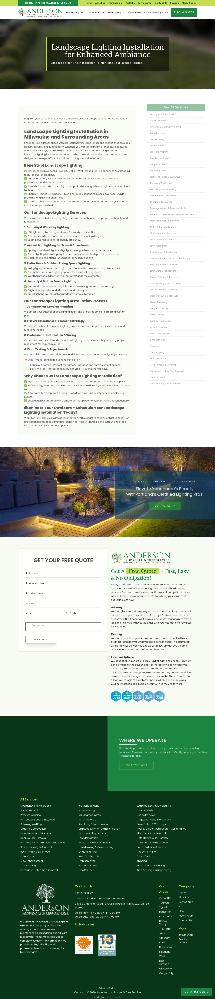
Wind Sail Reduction (90, 856)
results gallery (183, 944)
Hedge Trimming (146, 851)
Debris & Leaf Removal (33, 838)
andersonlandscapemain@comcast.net (101, 901)
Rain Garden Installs (90, 815)
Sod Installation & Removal (152, 847)
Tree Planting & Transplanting (154, 870)
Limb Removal (87, 861)
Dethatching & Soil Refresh (152, 838)
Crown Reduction (147, 856)
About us (184, 900)
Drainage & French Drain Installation (99, 828)
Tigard (163, 910)
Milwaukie (164, 954)
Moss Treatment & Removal (36, 833)
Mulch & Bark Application (93, 833)
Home (89, 2)
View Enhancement (31, 861)
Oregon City (166, 976)
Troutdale (165, 932)
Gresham (164, 941)
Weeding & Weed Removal (94, 842)
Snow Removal (29, 810)
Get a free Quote (196, 992)
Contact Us (161, 2)
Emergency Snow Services (35, 805)
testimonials (186, 937)
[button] (74, 13)
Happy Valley (163, 925)
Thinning (142, 861)
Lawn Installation (88, 838)
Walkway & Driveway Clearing (154, 805)
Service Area (145, 2)
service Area (186, 905)
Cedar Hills (165, 901)
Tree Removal (87, 870)
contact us (185, 923)
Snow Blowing (87, 810)
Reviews (174, 2)
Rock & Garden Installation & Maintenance (161, 828)
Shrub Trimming (88, 851)
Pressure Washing (30, 815)
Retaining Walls (87, 819)
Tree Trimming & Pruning (151, 865)
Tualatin (164, 905)
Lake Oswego (164, 965)
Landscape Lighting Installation (38, 819)
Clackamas (165, 919)
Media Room (189, 2)
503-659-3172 (84, 896)
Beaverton (165, 915)
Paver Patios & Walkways (151, 824)
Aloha (162, 936)
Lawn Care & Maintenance (152, 842)
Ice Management (89, 805)
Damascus (165, 950)
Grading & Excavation (33, 828)
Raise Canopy (28, 856)
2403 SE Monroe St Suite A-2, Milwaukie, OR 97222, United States (112, 908)
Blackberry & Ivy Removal (151, 833)
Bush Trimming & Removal (35, 851)
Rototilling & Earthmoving (93, 824)
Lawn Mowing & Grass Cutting (96, 847)
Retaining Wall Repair (32, 824)
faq (181, 909)
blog (181, 914)
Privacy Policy (107, 988)
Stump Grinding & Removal (36, 847)
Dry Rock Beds (145, 810)
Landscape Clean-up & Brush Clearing (42, 842)
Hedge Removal (146, 815)
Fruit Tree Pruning (88, 865)
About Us (100, 2)
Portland (164, 945)
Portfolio (130, 2)
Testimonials (115, 2)
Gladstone (165, 971)
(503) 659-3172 (62, 2)
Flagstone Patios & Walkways (154, 819)
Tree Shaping (28, 865)
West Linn (164, 959)
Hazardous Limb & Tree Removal (39, 870)
